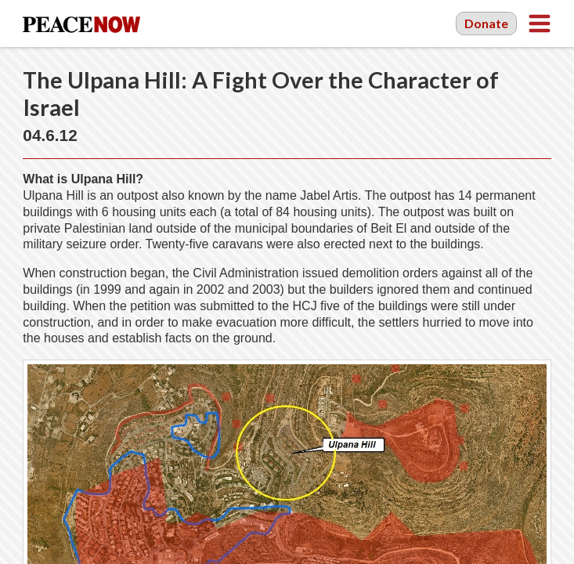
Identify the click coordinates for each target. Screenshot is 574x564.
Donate (486, 23)
